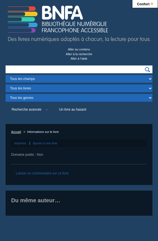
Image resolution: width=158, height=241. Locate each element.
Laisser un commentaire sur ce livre (42, 173)
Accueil (16, 131)
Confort (145, 3)
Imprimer (20, 143)
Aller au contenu (79, 49)
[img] (147, 69)
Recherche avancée (26, 109)
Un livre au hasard (72, 109)
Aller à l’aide (79, 58)
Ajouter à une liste (45, 143)
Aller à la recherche (79, 54)
